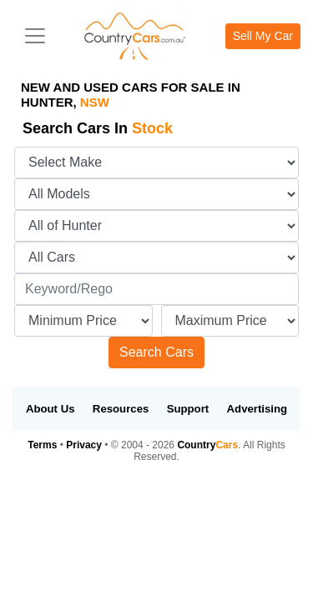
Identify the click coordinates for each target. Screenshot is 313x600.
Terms (42, 445)
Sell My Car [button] (263, 35)
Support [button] (188, 408)
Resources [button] (121, 408)
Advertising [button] (257, 408)
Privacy (84, 445)
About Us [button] (50, 408)
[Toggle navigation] (35, 36)
